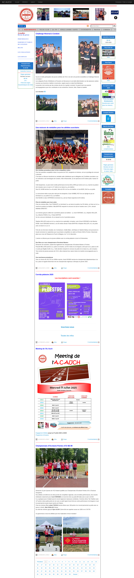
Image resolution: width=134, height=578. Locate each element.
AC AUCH (6, 2)
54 (69, 571)
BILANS (20, 47)
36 (57, 568)
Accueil (17, 2)
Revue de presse (23, 35)
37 (61, 568)
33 (45, 568)
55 (73, 571)
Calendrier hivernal (25, 71)
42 (81, 568)
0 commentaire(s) (93, 121)
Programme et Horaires (42, 435)
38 (65, 568)
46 (37, 571)
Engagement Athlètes (42, 433)
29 (90, 565)
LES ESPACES (22, 56)
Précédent (40, 561)
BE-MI (25, 78)
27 (81, 565)
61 (37, 574)
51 (57, 571)
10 (76, 561)
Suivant (75, 574)
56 (78, 571)
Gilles (55, 121)
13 (88, 561)
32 (41, 568)
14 (92, 561)
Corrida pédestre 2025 (44, 274)
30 (94, 565)
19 (49, 565)
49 (49, 571)
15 (96, 561)
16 (37, 565)
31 (37, 568)
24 (69, 565)
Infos (108, 57)
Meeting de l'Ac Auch (44, 349)
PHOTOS (97, 29)
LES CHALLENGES (24, 52)
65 (53, 574)
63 (45, 574)
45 (94, 568)
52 (61, 571)
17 (41, 565)
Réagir (65, 121)
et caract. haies (108, 171)
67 (61, 574)
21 (57, 565)
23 (65, 565)
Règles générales (25, 74)
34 (49, 568)
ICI (45, 91)
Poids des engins (25, 82)
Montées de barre (108, 167)
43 (85, 568)
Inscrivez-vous (67, 327)
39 (69, 568)
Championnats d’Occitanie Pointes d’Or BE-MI (54, 446)
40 (73, 568)
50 (53, 571)
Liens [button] (33, 2)
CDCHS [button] (25, 2)
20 (53, 565)
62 (41, 574)
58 (85, 571)
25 (73, 565)
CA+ (25, 80)
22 (61, 565)
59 (90, 571)
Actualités (21, 33)
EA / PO (54, 29)
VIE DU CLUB (44, 29)
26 (78, 565)
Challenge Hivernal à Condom (47, 34)
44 (90, 568)
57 (81, 571)
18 (45, 565)
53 (65, 571)
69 (69, 574)
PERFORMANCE (30, 29)
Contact (40, 2)
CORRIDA (106, 29)
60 (94, 571)
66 (57, 574)
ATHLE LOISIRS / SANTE (69, 29)
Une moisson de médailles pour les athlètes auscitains (57, 127)
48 (45, 571)
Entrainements (108, 101)
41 (78, 568)
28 (85, 565)
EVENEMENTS (86, 29)
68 (65, 574)
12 (84, 561)
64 (49, 574)
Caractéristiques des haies (25, 85)
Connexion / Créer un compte (123, 2)
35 (53, 568)
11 (80, 561)
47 (41, 571)
